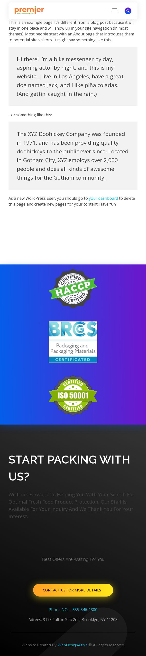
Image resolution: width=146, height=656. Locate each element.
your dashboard (103, 198)
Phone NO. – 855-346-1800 (73, 609)
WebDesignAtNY (72, 645)
